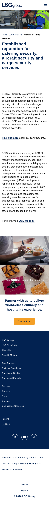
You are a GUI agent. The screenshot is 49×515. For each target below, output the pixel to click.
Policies (6, 424)
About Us (6, 350)
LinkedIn (15, 437)
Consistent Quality (11, 373)
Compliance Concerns (13, 406)
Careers (6, 391)
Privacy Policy (28, 463)
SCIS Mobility (26, 221)
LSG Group (12, 5)
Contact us (24, 321)
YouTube (24, 437)
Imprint (5, 419)
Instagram (34, 437)
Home (4, 35)
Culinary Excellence (12, 368)
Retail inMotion (9, 355)
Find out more (10, 138)
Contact (6, 401)
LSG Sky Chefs (15, 35)
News (4, 396)
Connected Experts (11, 378)
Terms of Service (12, 469)
